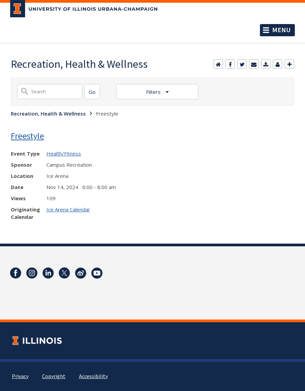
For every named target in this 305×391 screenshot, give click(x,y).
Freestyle (27, 135)
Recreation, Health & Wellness (48, 113)
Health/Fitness (63, 153)
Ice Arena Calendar (68, 209)
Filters (154, 91)
